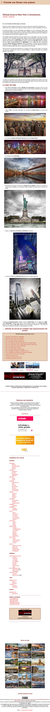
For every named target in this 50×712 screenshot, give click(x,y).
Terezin (14, 542)
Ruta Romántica (16, 466)
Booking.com (25, 413)
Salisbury (15, 534)
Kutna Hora (15, 541)
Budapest (14, 505)
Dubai (13, 581)
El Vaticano (15, 514)
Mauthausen (15, 474)
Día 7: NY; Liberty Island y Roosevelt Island (15, 349)
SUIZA (11, 544)
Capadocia (15, 587)
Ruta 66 (14, 564)
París (13, 484)
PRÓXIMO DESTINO (15, 602)
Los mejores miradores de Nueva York (14, 357)
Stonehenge (15, 536)
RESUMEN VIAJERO (14, 604)
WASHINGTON (16, 568)
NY (10, 568)
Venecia (14, 519)
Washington (11, 16)
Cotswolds (15, 530)
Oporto (14, 522)
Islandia (14, 508)
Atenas (14, 497)
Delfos (14, 494)
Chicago (15, 573)
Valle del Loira (15, 482)
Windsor (15, 533)
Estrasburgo (15, 489)
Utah (14, 567)
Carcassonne (15, 490)
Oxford (14, 531)
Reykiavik (15, 510)
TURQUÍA (11, 584)
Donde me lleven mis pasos (19, 2)
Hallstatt (14, 475)
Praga (14, 538)
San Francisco (16, 565)
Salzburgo (14, 471)
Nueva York (15, 575)
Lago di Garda (16, 518)
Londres (15, 527)
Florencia (15, 515)
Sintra (14, 523)
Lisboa (14, 525)
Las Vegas (15, 560)
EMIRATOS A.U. (13, 580)
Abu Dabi (14, 583)
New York (5, 16)
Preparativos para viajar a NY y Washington (15, 338)
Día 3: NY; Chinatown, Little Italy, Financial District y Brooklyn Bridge (21, 342)
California (15, 558)
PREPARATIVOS (14, 601)
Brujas (13, 478)
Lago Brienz (15, 548)
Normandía (15, 486)
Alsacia (14, 488)
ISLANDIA (11, 507)
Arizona (14, 557)
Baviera (14, 468)
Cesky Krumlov (16, 540)
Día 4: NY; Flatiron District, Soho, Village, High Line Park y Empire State (21, 344)
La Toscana (15, 516)
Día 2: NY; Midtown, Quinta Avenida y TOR (15, 341)
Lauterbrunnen (16, 549)
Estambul (14, 585)
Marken (14, 501)
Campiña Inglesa (17, 529)
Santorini (14, 493)
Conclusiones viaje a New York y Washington (15, 353)
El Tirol (13, 473)
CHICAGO (12, 572)
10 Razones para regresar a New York (13, 358)
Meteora (14, 496)
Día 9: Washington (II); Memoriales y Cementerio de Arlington (19, 352)
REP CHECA (12, 537)
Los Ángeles (15, 561)
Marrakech (15, 593)
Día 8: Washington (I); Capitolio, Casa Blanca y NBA (17, 350)
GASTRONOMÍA (14, 600)
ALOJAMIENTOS (14, 598)
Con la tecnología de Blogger (25, 710)
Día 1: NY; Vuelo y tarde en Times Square (14, 339)
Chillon (14, 545)
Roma (14, 512)
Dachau (14, 467)
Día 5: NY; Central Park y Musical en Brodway (15, 346)
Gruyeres (19, 545)
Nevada (14, 563)
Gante (13, 479)
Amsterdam (15, 500)
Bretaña (14, 485)
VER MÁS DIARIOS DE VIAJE (25, 693)
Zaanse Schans (16, 503)
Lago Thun (14, 546)
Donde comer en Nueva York (12, 355)
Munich (14, 464)
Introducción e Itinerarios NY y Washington (15, 336)
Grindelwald (15, 551)
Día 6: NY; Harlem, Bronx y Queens (13, 347)
